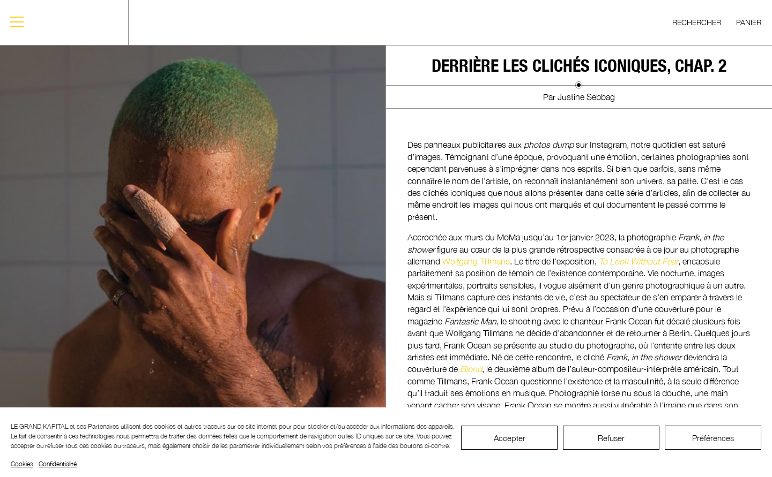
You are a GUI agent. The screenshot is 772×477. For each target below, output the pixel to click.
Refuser (611, 438)
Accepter (509, 438)
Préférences (713, 438)
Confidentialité (58, 464)
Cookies (22, 464)
